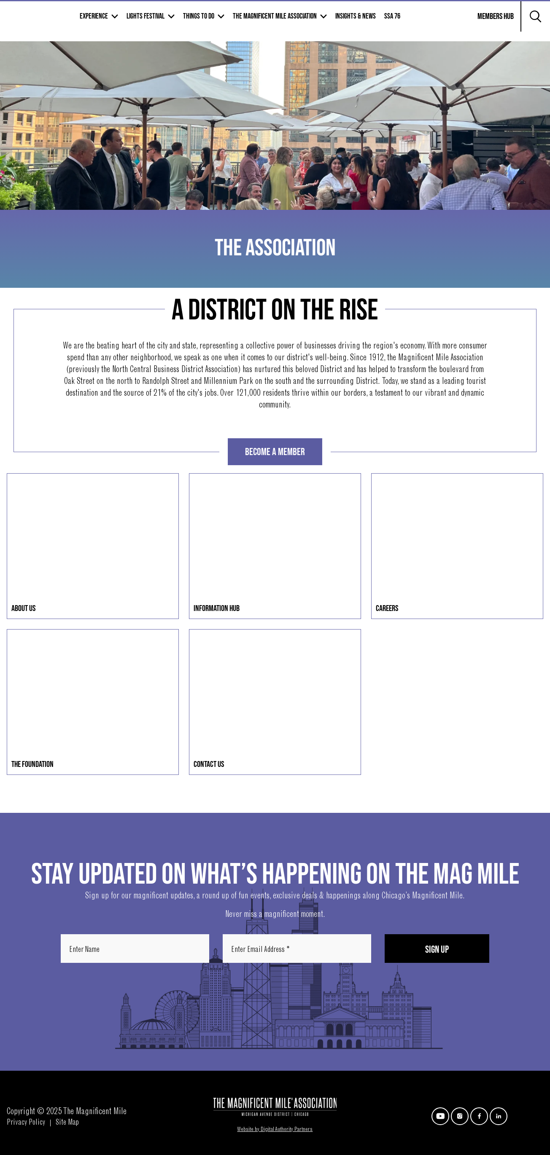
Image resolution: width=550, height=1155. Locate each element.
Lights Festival (207, 21)
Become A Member (275, 452)
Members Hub (490, 27)
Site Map (67, 1123)
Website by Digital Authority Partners (275, 1130)
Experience (156, 21)
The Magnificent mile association (337, 21)
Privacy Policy (26, 1123)
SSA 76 (454, 21)
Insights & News (417, 21)
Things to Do (260, 21)
